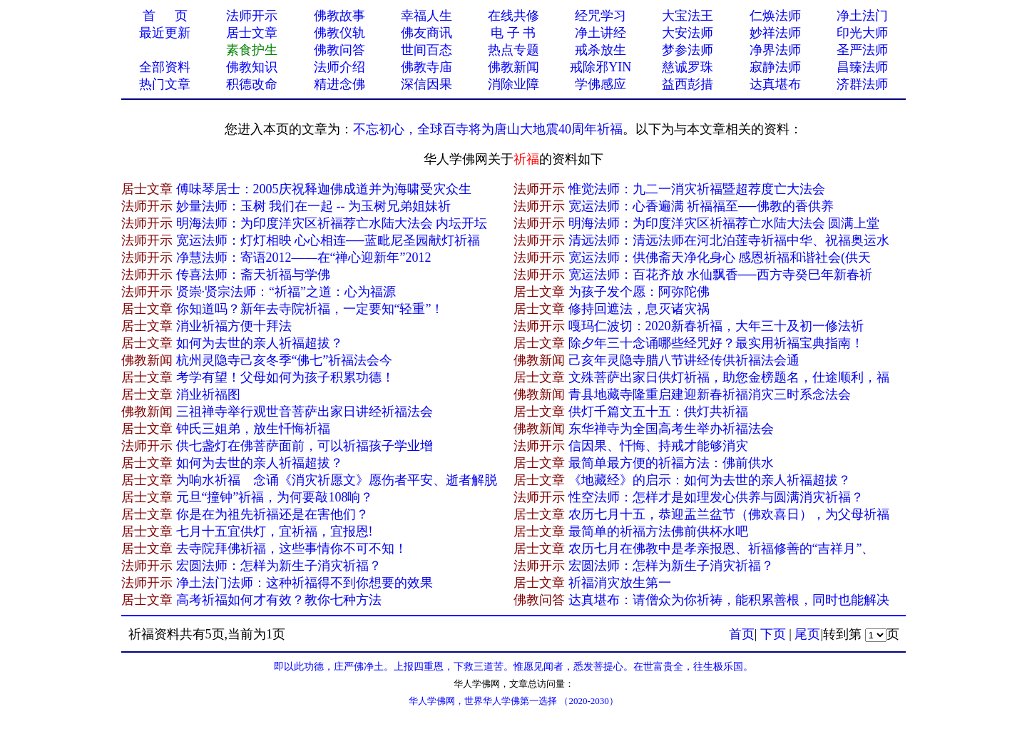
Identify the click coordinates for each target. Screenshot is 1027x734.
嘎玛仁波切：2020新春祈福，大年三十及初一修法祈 (716, 326)
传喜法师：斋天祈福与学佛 (253, 274)
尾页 (807, 634)
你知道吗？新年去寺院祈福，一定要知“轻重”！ (310, 309)
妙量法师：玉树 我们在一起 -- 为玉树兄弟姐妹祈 (313, 206)
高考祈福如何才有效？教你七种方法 (279, 600)
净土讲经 (600, 33)
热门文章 (164, 84)
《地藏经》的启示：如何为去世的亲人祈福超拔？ (709, 480)
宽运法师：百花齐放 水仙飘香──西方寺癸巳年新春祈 (720, 274)
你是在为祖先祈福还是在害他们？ (272, 514)
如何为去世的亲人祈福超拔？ (259, 343)
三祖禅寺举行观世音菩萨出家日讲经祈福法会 (304, 411)
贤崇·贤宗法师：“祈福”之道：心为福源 (286, 292)
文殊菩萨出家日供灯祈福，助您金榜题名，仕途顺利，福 (728, 377)
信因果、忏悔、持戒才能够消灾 (658, 446)
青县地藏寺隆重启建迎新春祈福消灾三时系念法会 (709, 394)
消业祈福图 (208, 394)
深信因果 (426, 84)
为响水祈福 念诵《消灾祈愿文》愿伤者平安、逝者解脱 (336, 480)
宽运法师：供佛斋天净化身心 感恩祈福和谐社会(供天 (720, 257)
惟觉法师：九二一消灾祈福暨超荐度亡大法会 (696, 189)
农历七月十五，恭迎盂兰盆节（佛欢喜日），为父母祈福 (728, 514)
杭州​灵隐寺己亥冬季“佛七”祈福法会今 (284, 360)
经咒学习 (600, 16)
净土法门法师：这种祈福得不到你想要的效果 (304, 583)
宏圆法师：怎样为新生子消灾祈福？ (279, 566)
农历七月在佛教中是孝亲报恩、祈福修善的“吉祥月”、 (721, 548)
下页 (773, 634)
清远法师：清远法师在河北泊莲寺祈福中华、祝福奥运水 (728, 240)
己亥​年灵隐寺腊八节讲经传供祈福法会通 (683, 360)
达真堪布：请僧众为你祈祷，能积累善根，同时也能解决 (728, 600)
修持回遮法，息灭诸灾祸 (639, 309)
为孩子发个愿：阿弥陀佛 (639, 292)
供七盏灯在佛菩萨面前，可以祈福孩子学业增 (304, 446)
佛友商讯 (426, 33)
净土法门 (862, 16)
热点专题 (513, 50)
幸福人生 (426, 16)
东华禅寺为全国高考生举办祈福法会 (671, 429)
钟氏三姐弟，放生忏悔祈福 (253, 429)
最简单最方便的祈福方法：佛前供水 (671, 463)
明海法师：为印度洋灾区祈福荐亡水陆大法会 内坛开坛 (332, 223)
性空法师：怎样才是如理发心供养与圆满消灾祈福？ (716, 497)
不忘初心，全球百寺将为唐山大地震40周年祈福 (488, 129)
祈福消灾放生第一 (619, 583)
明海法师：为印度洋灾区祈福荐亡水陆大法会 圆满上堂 (724, 223)
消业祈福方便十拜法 (234, 326)
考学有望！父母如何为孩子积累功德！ (285, 377)
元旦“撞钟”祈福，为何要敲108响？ (275, 497)
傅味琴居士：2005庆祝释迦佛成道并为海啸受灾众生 (323, 189)
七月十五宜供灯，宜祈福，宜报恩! (274, 531)
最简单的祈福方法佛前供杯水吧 (658, 531)
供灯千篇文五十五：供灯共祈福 (658, 411)
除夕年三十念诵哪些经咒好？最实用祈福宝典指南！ (716, 343)
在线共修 (513, 16)
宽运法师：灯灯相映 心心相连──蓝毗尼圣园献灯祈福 (328, 240)
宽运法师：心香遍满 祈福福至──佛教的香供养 (701, 206)
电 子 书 (513, 33)
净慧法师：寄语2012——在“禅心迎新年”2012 (303, 257)
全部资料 (164, 67)
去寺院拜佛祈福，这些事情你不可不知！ (291, 548)
